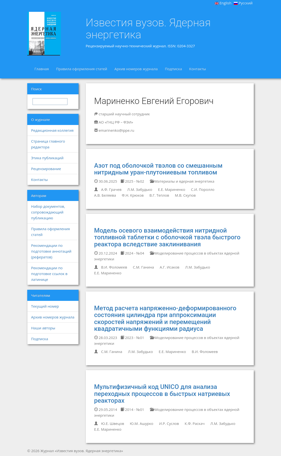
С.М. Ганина (143, 267)
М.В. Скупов (185, 195)
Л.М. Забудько (139, 189)
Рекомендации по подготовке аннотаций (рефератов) (51, 251)
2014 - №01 (132, 409)
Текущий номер (45, 306)
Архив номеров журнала (136, 68)
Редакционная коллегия (52, 130)
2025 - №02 (132, 181)
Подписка (173, 68)
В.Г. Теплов (159, 195)
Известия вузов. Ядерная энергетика (148, 29)
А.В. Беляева (105, 195)
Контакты (197, 68)
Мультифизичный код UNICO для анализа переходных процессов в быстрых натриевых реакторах (162, 393)
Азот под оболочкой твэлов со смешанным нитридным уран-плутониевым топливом (158, 169)
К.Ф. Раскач (195, 423)
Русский (243, 2)
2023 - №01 (132, 337)
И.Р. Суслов (169, 423)
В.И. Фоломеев (114, 267)
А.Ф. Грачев (111, 189)
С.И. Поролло (202, 189)
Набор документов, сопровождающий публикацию (48, 212)
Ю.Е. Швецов (112, 423)
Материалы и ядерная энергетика (182, 181)
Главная (41, 68)
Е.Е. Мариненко (171, 189)
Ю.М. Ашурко (141, 423)
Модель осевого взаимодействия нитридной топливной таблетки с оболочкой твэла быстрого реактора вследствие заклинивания (167, 237)
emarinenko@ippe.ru (116, 130)
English (223, 2)
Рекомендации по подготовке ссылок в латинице (49, 273)
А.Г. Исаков (169, 267)
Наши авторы (43, 327)
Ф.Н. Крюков (133, 195)
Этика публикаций (47, 157)
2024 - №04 (132, 253)
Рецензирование (46, 168)
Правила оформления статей (81, 68)
